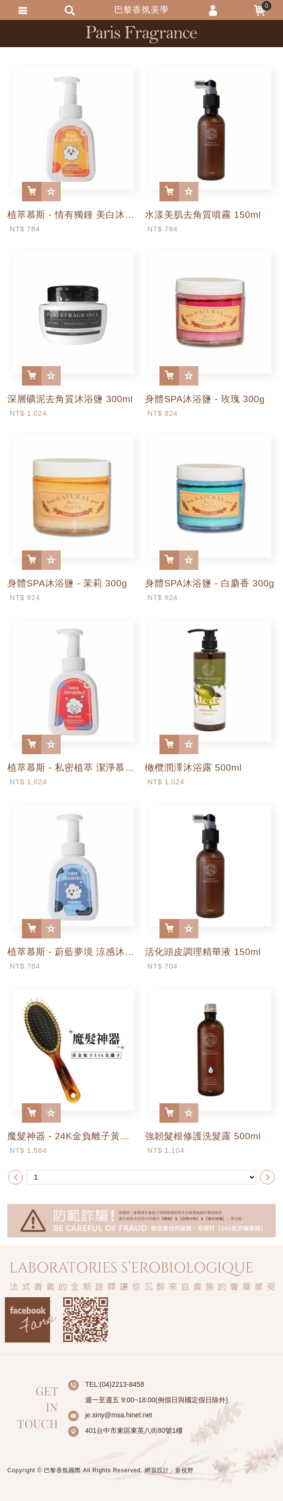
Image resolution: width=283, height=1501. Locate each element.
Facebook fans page (30, 1319)
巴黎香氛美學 (141, 34)
